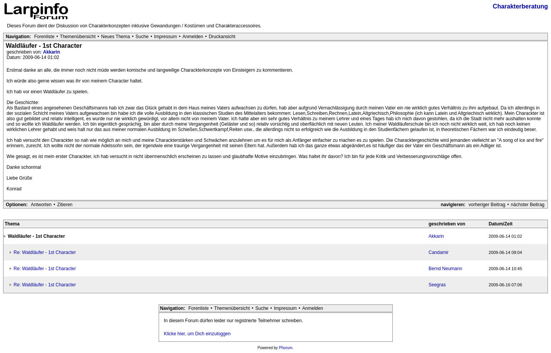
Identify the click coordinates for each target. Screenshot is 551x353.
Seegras (437, 284)
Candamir (439, 252)
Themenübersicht (78, 36)
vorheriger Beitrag (487, 204)
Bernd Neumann (445, 268)
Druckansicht (222, 36)
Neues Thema (115, 36)
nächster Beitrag (527, 204)
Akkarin (51, 52)
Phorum (285, 348)
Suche (142, 36)
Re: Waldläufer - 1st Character (44, 252)
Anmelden (193, 36)
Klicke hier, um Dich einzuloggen (197, 333)
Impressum (165, 36)
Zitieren (64, 204)
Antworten (41, 204)
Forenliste (44, 36)
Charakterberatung (520, 6)
